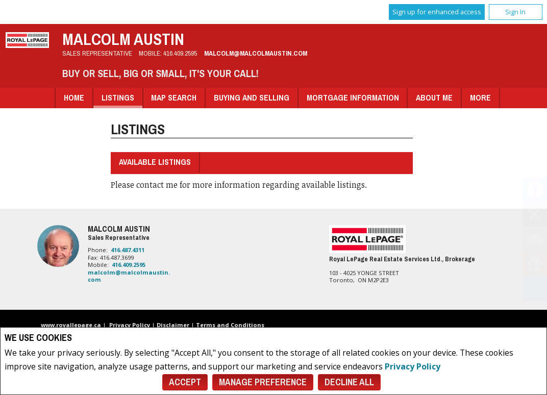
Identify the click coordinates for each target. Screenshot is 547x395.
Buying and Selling (251, 97)
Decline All (349, 382)
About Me (434, 97)
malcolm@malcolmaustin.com (255, 53)
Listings (118, 97)
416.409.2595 (180, 53)
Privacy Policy (412, 366)
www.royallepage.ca (71, 325)
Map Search (173, 97)
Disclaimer (173, 325)
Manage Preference (263, 382)
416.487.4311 (127, 250)
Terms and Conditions (230, 325)
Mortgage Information (353, 97)
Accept (185, 382)
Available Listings (155, 162)
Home (74, 97)
